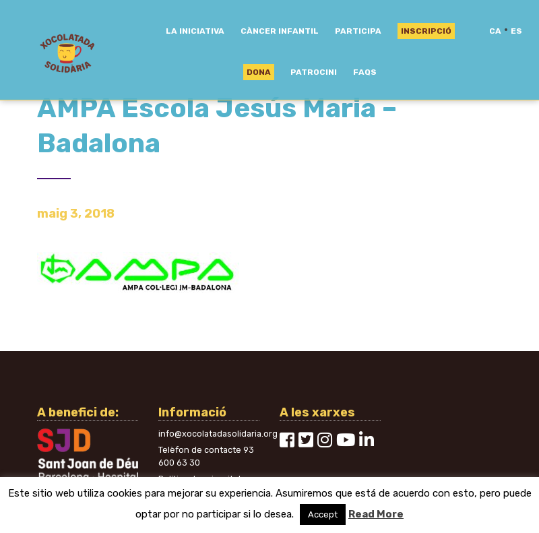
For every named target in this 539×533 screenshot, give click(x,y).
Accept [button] (323, 514)
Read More (376, 514)
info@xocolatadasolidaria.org (218, 434)
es (516, 31)
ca (495, 31)
